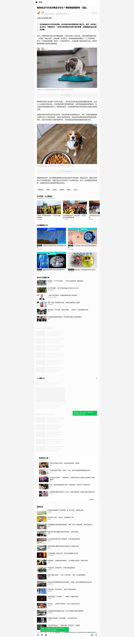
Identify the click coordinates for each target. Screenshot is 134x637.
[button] (38, 635)
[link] (42, 635)
